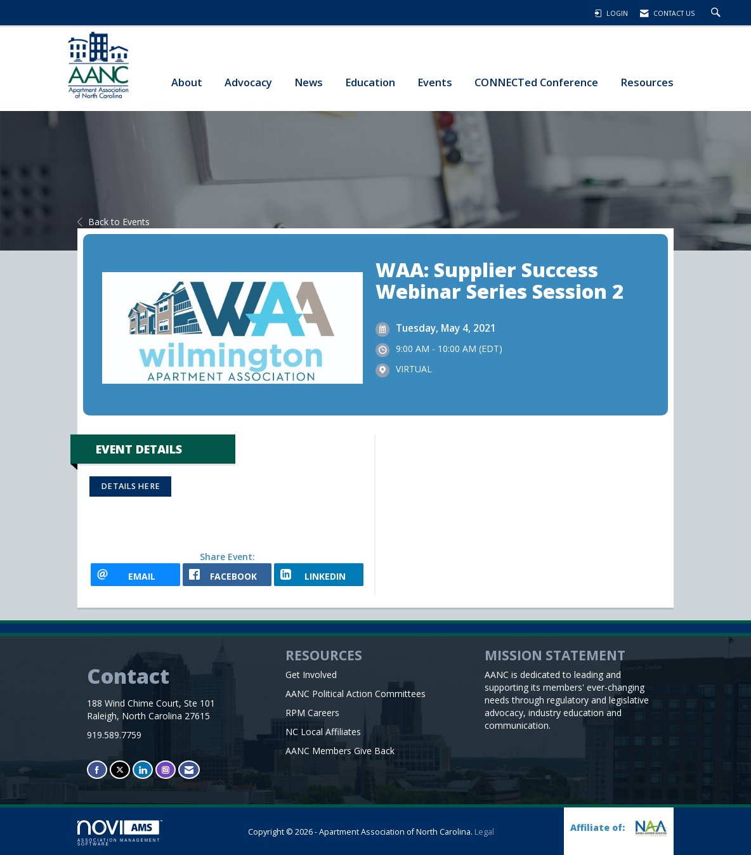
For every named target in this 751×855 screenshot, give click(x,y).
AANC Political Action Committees (355, 694)
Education (370, 82)
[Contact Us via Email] (189, 769)
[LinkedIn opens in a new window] (318, 574)
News (308, 82)
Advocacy (248, 82)
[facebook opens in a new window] (227, 574)
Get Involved (311, 675)
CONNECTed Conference (536, 82)
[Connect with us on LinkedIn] (143, 769)
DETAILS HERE (130, 486)
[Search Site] (717, 13)
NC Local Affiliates (323, 732)
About (186, 82)
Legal (484, 831)
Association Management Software (119, 833)
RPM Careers (312, 713)
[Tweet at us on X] (120, 769)
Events (434, 82)
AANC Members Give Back (340, 751)
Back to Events (113, 222)
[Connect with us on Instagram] (165, 769)
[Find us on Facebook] (97, 769)
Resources (647, 82)
